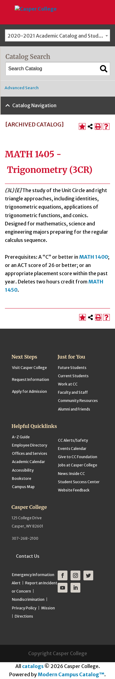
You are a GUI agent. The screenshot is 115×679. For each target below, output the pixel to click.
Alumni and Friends (74, 409)
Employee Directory (29, 445)
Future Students (72, 367)
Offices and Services (29, 453)
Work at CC (68, 384)
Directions (24, 616)
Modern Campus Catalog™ (71, 674)
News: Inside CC (71, 473)
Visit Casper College (29, 367)
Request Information (30, 379)
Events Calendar (72, 448)
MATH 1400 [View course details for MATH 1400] (93, 257)
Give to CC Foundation (77, 456)
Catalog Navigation (34, 105)
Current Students (73, 376)
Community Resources (78, 400)
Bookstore (21, 478)
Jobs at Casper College (77, 465)
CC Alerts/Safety (73, 440)
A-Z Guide (21, 437)
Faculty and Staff (73, 392)
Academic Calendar (28, 461)
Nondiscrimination (28, 599)
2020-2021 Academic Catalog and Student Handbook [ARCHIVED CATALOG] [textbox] (59, 36)
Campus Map (23, 486)
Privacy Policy (24, 608)
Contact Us (27, 556)
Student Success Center (79, 482)
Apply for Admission (29, 391)
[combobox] (57, 35)
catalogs (33, 666)
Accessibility (23, 470)
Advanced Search (22, 87)
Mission (48, 608)
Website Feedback (74, 490)
